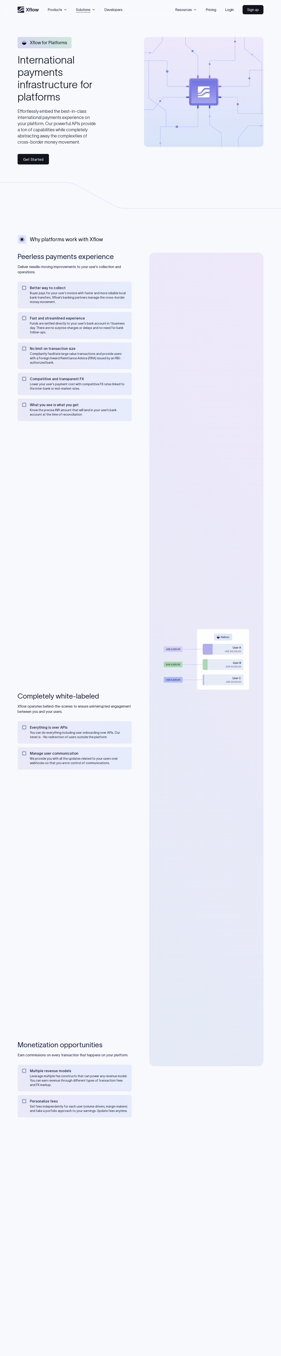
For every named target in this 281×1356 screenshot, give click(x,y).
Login (229, 10)
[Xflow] (28, 10)
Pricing (211, 10)
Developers (113, 10)
